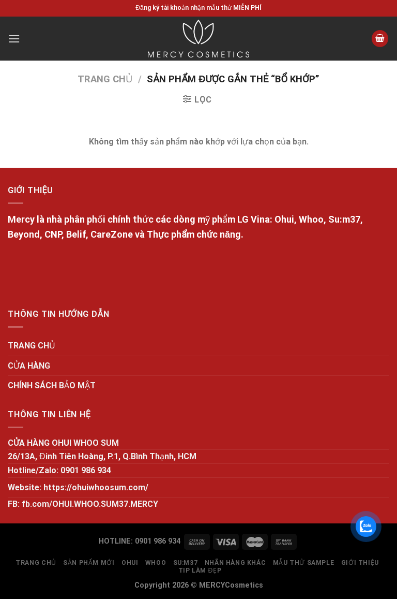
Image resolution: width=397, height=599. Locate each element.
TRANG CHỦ (31, 345)
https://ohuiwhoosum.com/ (95, 487)
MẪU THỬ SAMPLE (303, 562)
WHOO (155, 562)
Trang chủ (105, 79)
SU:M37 (185, 562)
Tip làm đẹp (200, 570)
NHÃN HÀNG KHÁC (235, 562)
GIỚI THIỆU (360, 562)
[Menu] (14, 38)
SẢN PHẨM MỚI (88, 562)
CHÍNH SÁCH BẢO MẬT (52, 385)
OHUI (129, 562)
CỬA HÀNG (29, 366)
